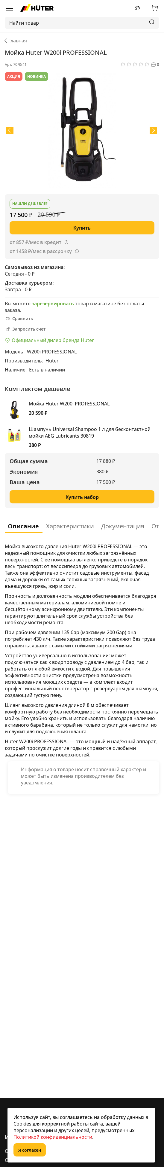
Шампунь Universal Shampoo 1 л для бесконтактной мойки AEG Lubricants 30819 (90, 432)
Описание (23, 526)
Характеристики (70, 526)
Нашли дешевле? (30, 203)
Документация (122, 526)
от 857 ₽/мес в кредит (35, 242)
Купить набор (82, 497)
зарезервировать (53, 303)
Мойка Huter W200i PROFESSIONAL (69, 403)
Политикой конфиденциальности (52, 1137)
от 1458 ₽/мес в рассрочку (41, 251)
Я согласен (29, 1150)
